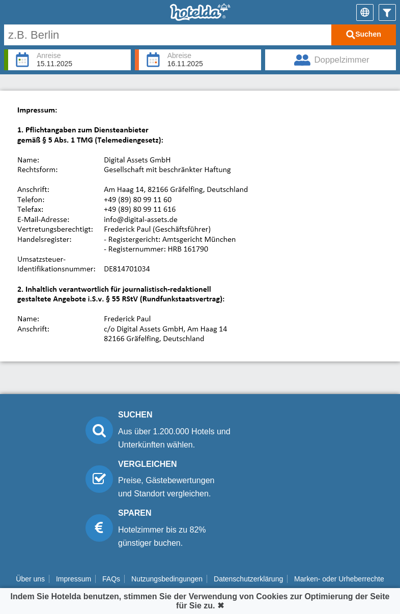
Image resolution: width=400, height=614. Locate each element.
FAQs (111, 579)
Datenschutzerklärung (248, 579)
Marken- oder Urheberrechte (339, 579)
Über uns (30, 579)
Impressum (73, 579)
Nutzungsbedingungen (167, 579)
